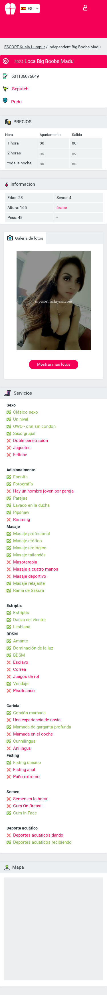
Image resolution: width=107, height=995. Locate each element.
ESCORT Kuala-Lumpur (24, 47)
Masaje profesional (31, 533)
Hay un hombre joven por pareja (43, 491)
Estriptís (21, 612)
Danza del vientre (29, 619)
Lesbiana (21, 626)
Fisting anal (24, 769)
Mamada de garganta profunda (42, 727)
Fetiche (20, 454)
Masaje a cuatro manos (35, 569)
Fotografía (23, 484)
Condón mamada (29, 712)
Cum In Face (25, 813)
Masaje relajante (29, 583)
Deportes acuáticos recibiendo (42, 842)
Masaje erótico (27, 540)
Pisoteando (24, 690)
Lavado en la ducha (31, 505)
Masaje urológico (30, 547)
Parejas (20, 498)
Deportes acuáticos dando (38, 835)
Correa (19, 669)
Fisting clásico (27, 762)
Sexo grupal (24, 433)
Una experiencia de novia (36, 719)
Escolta (20, 476)
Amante (20, 641)
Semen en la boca (30, 798)
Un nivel (20, 419)
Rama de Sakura (28, 590)
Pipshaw (21, 512)
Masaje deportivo (29, 576)
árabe (61, 207)
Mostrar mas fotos (53, 364)
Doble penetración (30, 440)
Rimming (21, 519)
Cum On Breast (27, 805)
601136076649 (25, 76)
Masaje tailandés (29, 555)
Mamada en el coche (33, 734)
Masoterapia (25, 562)
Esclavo (20, 662)
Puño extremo (26, 776)
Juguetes (22, 447)
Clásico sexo (25, 412)
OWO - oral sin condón (34, 426)
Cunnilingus (24, 741)
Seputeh (16, 89)
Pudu (12, 100)
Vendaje (21, 683)
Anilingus (22, 748)
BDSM (19, 655)
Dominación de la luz (33, 648)
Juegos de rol (26, 676)
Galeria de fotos (25, 237)
